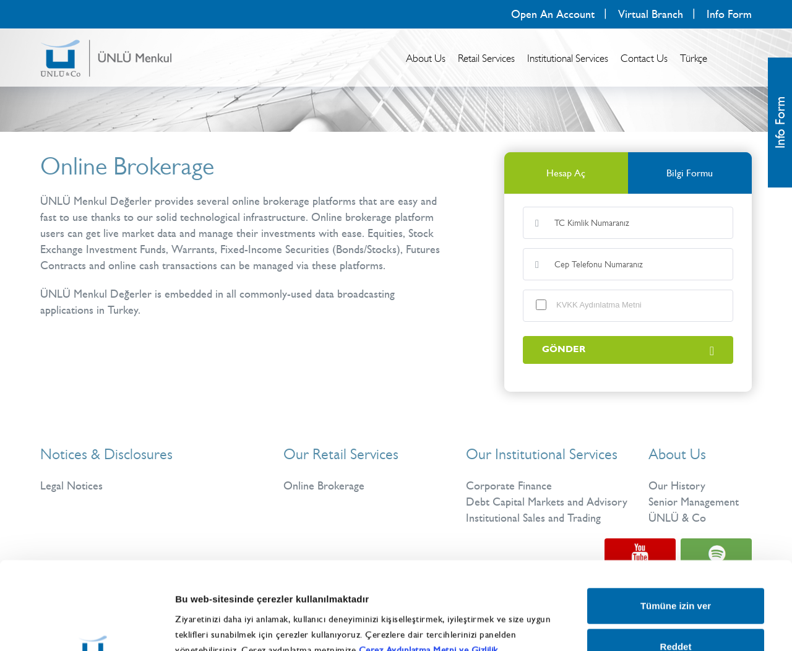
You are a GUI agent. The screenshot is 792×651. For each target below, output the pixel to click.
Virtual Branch (650, 14)
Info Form (729, 14)
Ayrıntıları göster (651, 613)
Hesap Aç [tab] (565, 173)
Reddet (676, 558)
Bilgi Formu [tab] (689, 173)
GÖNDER (628, 350)
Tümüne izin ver (675, 518)
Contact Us (644, 58)
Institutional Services (567, 58)
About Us (426, 58)
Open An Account (553, 14)
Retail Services (486, 58)
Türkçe (693, 58)
